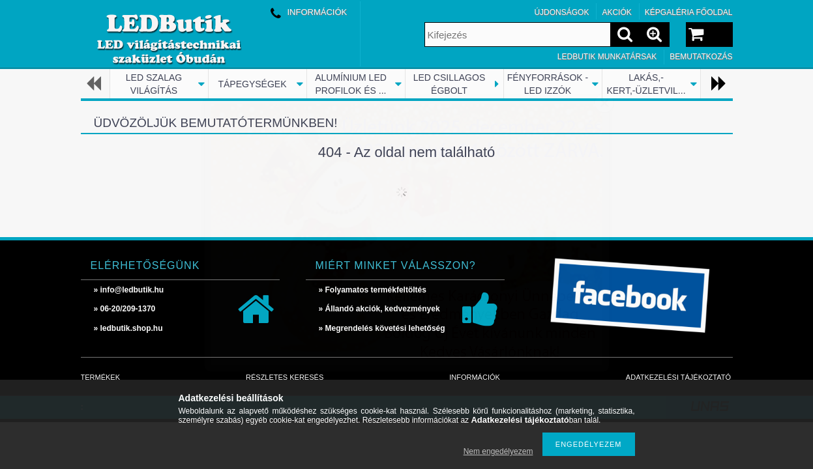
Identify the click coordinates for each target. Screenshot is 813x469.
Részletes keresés (284, 377)
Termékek (101, 377)
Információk (474, 377)
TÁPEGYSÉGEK (252, 84)
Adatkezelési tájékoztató (678, 377)
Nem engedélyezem (498, 451)
